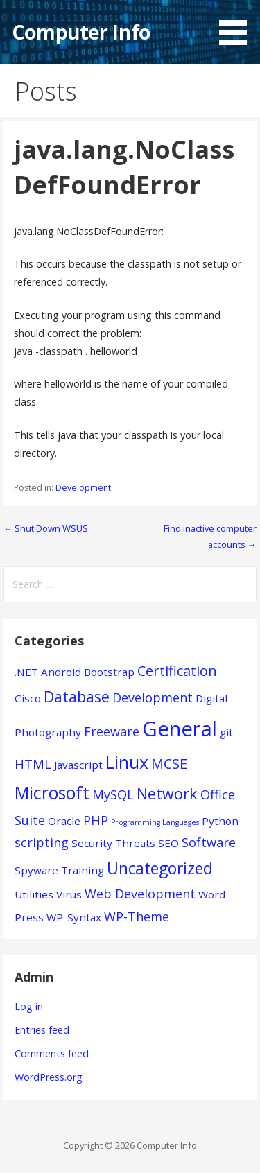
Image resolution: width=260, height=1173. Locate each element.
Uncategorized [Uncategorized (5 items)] (160, 868)
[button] (238, 25)
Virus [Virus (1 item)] (69, 894)
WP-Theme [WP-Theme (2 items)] (136, 916)
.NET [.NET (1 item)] (26, 672)
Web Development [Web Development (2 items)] (140, 893)
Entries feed (42, 1029)
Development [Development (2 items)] (152, 697)
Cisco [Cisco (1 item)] (28, 698)
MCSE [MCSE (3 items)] (169, 763)
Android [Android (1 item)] (61, 672)
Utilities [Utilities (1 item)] (34, 894)
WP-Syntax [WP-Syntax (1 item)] (73, 917)
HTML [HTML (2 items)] (33, 764)
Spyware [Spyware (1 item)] (36, 870)
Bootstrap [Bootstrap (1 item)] (109, 672)
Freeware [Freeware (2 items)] (111, 731)
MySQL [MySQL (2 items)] (113, 794)
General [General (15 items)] (179, 728)
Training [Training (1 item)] (82, 870)
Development (83, 488)
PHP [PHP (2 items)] (95, 820)
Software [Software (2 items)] (209, 842)
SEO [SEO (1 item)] (168, 843)
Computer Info (81, 31)
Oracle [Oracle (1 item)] (64, 821)
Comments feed (52, 1053)
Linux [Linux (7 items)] (126, 762)
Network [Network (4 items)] (167, 793)
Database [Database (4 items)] (77, 696)
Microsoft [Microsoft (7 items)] (52, 792)
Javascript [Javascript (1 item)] (78, 765)
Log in (29, 1006)
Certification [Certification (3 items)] (177, 670)
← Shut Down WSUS (45, 528)
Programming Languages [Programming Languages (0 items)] (155, 822)
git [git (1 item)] (226, 732)
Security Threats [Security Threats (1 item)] (113, 843)
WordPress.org (49, 1077)
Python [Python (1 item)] (220, 821)
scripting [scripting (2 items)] (42, 842)
